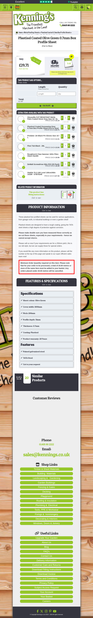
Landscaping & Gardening (46, 478)
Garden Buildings (46, 482)
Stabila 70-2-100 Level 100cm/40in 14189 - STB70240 (41, 173)
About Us (46, 542)
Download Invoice (46, 574)
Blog (46, 547)
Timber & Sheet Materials (46, 469)
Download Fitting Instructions (46, 569)
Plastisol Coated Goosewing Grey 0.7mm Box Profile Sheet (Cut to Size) (43, 127)
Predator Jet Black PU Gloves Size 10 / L (43, 136)
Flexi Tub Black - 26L (36, 146)
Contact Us (46, 556)
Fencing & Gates (46, 487)
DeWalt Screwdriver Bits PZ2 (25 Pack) (43, 164)
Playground (46, 496)
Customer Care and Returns (46, 565)
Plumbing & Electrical (46, 505)
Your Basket (46, 596)
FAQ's (46, 551)
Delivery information (46, 560)
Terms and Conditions (46, 578)
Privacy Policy (46, 583)
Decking (46, 491)
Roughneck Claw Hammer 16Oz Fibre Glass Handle (42, 155)
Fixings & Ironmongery (46, 514)
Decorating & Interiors (46, 519)
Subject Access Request (46, 587)
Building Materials (46, 473)
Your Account (46, 592)
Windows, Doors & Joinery (46, 523)
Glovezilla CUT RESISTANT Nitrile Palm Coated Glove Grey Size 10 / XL (42, 118)
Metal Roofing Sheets (31, 32)
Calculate (46, 105)
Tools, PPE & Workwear (46, 510)
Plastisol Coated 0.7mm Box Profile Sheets (56, 32)
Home (19, 32)
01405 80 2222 (68, 25)
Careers (46, 601)
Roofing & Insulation (46, 500)
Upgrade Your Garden (46, 538)
